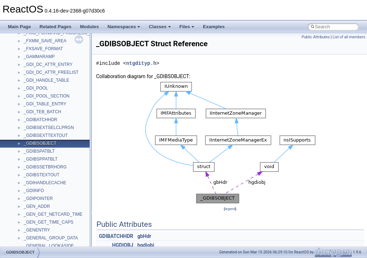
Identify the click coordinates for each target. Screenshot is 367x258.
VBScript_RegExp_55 (44, 211)
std (26, 125)
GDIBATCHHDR (116, 236)
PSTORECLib (37, 69)
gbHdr (144, 236)
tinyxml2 (31, 164)
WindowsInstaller (40, 235)
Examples (214, 26)
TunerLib (32, 180)
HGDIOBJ (122, 245)
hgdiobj (145, 245)
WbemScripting (38, 227)
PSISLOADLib (37, 61)
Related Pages (55, 26)
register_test (35, 85)
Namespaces (124, 26)
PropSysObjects (39, 54)
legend (230, 209)
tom (27, 172)
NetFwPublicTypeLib (43, 46)
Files (187, 26)
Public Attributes (315, 37)
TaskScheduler (38, 148)
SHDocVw (33, 101)
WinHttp (31, 243)
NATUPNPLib (36, 38)
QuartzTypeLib (38, 77)
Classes (160, 26)
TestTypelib (34, 156)
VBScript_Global (39, 196)
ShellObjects (36, 117)
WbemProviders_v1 (42, 219)
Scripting (32, 93)
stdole (29, 132)
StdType (31, 140)
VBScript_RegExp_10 (44, 203)
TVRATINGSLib (39, 188)
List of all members (349, 37)
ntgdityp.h (141, 63)
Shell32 (31, 109)
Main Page (19, 26)
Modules (89, 26)
